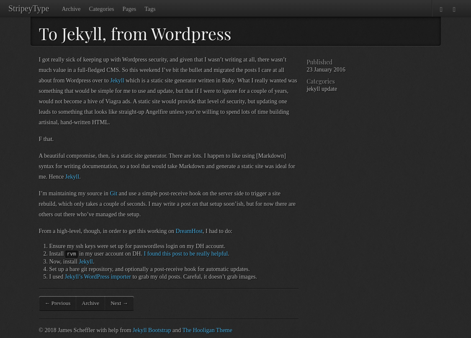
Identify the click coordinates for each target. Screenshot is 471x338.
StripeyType (28, 8)
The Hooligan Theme (207, 330)
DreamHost (189, 231)
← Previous (58, 303)
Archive (71, 9)
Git (113, 193)
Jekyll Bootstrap (152, 330)
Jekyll (117, 80)
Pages (129, 9)
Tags (149, 9)
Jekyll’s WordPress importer (98, 277)
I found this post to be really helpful (186, 254)
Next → (119, 303)
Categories (101, 9)
